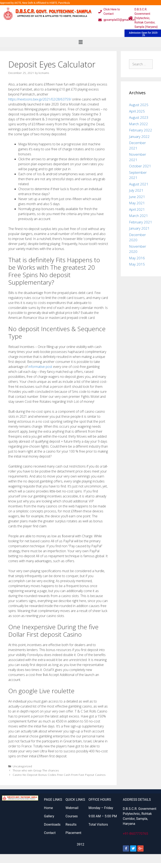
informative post (40, 366)
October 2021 (140, 166)
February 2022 (140, 130)
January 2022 (139, 136)
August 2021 (138, 184)
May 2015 (137, 264)
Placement (73, 833)
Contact (50, 833)
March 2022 (138, 123)
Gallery (49, 816)
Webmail (72, 808)
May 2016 (137, 258)
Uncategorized (22, 766)
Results (71, 824)
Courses (72, 816)
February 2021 (140, 222)
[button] (80, 42)
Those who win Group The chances (36, 770)
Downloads (52, 824)
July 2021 (136, 190)
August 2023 (138, 117)
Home (48, 808)
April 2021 (137, 209)
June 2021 (137, 196)
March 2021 (138, 215)
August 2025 (138, 104)
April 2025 (137, 111)
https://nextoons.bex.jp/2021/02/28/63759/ (39, 99)
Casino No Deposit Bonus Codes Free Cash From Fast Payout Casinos (59, 775)
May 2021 (137, 203)
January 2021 (139, 228)
